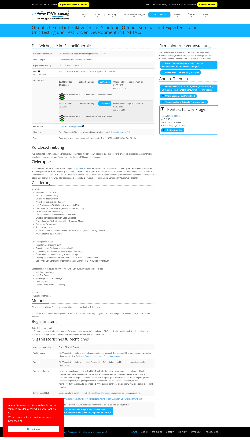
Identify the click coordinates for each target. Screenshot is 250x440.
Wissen (177, 14)
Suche (205, 14)
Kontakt (182, 432)
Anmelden (105, 82)
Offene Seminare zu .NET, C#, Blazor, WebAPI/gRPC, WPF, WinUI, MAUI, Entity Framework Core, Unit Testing (187, 88)
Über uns (192, 14)
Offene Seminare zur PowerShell (178, 96)
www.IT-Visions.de (69, 432)
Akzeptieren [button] (33, 429)
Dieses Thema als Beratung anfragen (180, 72)
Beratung (112, 14)
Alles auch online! (207, 4)
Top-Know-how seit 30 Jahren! (74, 5)
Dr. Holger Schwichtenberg (97, 393)
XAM (78, 168)
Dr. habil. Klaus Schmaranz (70, 65)
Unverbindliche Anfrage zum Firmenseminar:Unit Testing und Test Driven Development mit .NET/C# (86, 411)
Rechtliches (212, 432)
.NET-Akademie (50, 5)
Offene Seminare (159, 14)
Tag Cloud (157, 432)
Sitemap (170, 432)
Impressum (196, 432)
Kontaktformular (189, 4)
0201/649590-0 (174, 4)
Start (84, 14)
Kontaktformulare (172, 130)
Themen (97, 14)
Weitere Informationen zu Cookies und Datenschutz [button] (29, 419)
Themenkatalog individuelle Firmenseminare (184, 102)
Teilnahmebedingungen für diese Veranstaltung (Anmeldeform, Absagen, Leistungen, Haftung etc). (100, 399)
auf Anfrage (120, 132)
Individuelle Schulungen (134, 14)
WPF (84, 168)
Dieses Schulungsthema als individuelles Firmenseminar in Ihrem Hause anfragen (182, 65)
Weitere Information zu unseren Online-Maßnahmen (98, 356)
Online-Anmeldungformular (70, 126)
